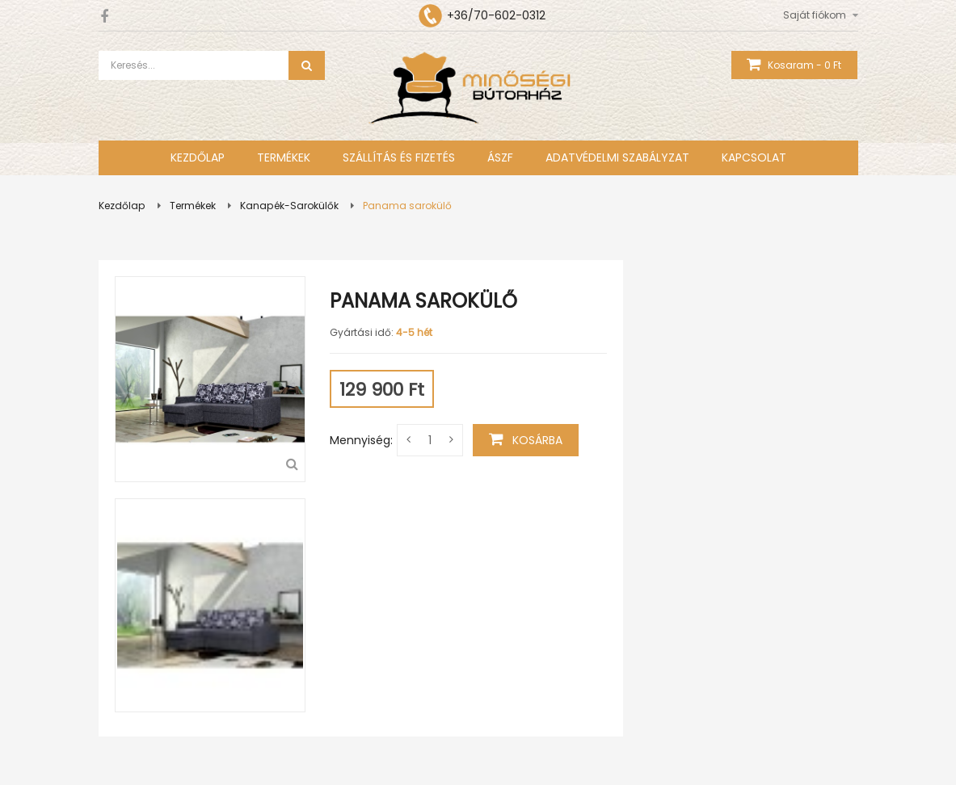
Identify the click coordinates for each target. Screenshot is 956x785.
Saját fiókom (814, 15)
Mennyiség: (361, 440)
